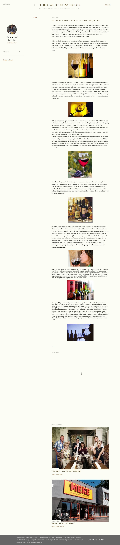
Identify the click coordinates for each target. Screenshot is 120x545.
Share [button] (35, 17)
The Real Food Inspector (59, 5)
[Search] (107, 5)
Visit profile (11, 43)
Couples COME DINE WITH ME (66, 471)
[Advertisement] (80, 408)
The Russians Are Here (63, 523)
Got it (101, 540)
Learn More (92, 540)
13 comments (59, 474)
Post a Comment (60, 526)
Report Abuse (8, 60)
